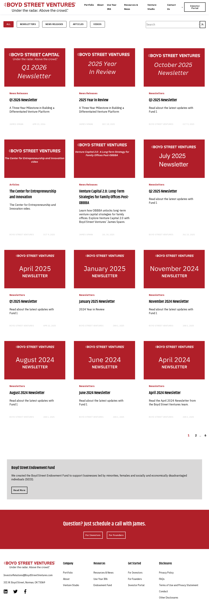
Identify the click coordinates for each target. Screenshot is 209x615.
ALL (9, 24)
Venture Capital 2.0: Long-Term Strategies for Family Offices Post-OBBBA (104, 197)
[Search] (203, 24)
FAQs (162, 579)
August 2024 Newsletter (26, 393)
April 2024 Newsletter (165, 393)
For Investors (135, 572)
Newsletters (28, 24)
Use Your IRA (101, 579)
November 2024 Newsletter (169, 301)
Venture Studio (71, 585)
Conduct (163, 591)
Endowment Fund (103, 585)
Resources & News (104, 572)
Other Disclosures (168, 597)
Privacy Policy (166, 572)
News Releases (54, 24)
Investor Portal (136, 585)
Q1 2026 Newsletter (23, 100)
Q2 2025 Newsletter (163, 191)
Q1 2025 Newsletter (23, 301)
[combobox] (173, 24)
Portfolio (68, 572)
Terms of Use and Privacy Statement (178, 585)
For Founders (135, 579)
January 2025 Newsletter (97, 301)
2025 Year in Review (93, 100)
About (66, 579)
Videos (97, 24)
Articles (78, 24)
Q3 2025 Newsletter (163, 100)
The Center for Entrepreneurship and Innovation (32, 194)
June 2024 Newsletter (94, 393)
